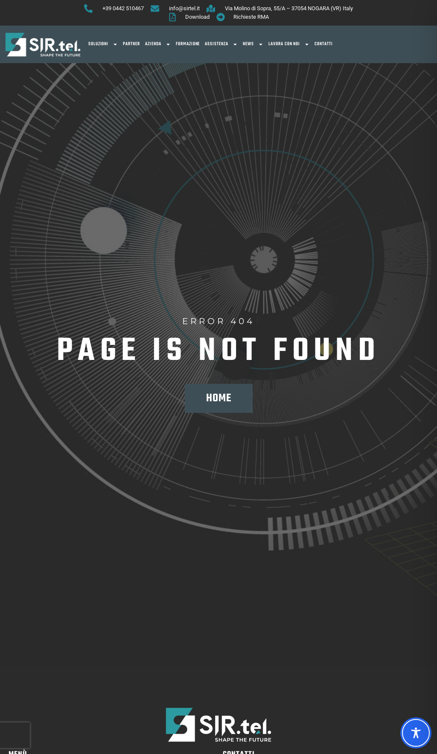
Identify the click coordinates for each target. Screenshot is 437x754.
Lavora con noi (288, 44)
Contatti (324, 44)
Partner (131, 44)
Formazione (188, 44)
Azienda (158, 44)
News (253, 44)
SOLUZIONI (103, 44)
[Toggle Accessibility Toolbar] (416, 733)
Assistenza (221, 44)
